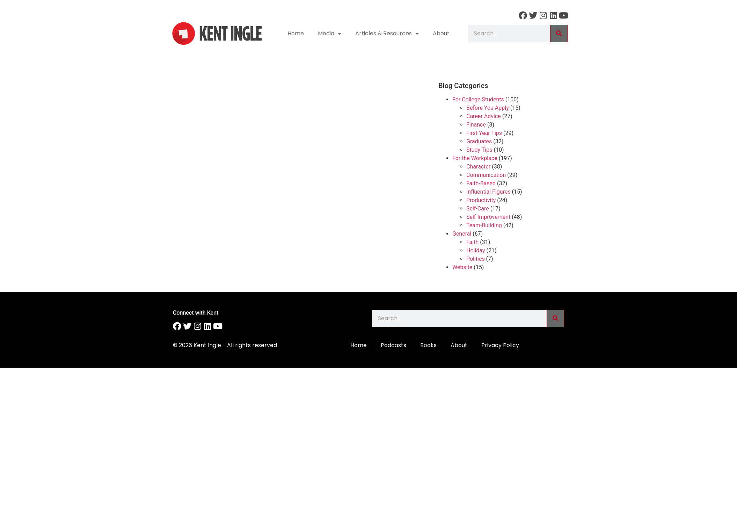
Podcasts (393, 345)
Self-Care (477, 208)
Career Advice (483, 116)
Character (478, 166)
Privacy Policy (500, 345)
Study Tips (479, 149)
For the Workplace (474, 158)
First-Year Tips (484, 133)
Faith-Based (481, 183)
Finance (476, 124)
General (461, 233)
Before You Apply (487, 108)
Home (295, 33)
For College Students (478, 99)
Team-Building (484, 225)
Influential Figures (488, 191)
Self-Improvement (488, 217)
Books (428, 345)
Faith (472, 242)
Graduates (479, 141)
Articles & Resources (387, 33)
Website (462, 267)
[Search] (559, 33)
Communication (486, 175)
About (441, 33)
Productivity (481, 200)
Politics (475, 259)
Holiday (475, 250)
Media (329, 33)
